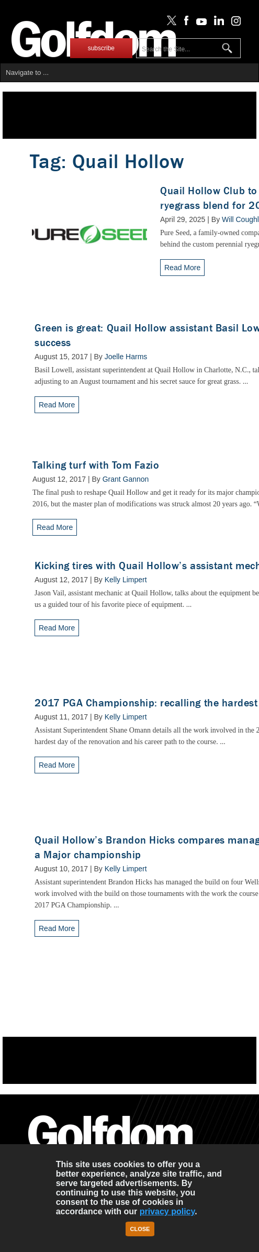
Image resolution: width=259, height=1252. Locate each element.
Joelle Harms (126, 356)
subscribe (101, 48)
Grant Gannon (126, 479)
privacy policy (167, 1211)
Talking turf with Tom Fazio (95, 465)
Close (140, 1229)
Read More (182, 267)
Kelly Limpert (126, 579)
